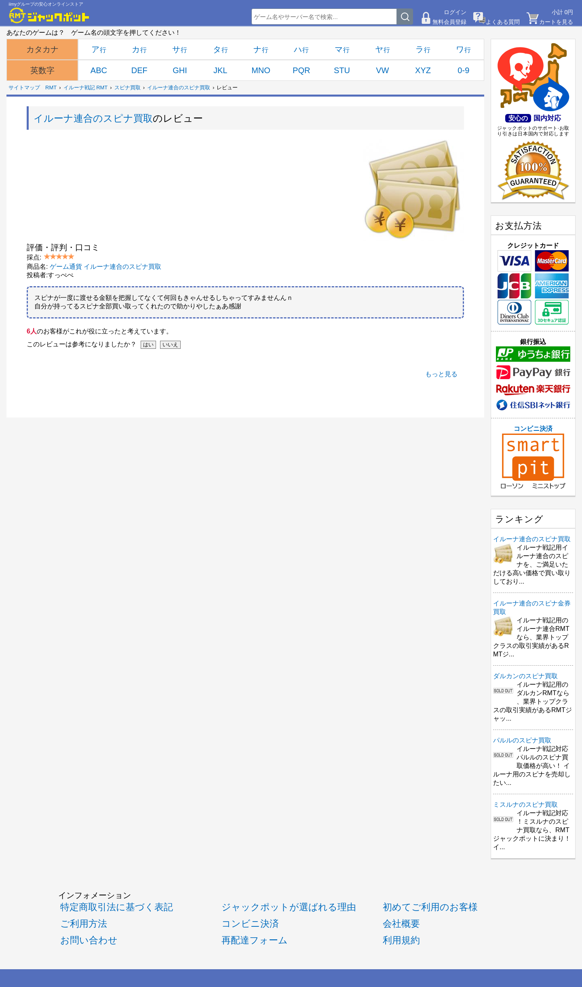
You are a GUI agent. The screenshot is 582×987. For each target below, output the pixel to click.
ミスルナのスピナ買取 (525, 804)
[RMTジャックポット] (49, 15)
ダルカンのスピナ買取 (525, 676)
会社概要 (401, 923)
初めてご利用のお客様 (430, 907)
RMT (51, 87)
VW (382, 70)
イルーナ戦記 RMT (85, 87)
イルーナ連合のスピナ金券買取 (532, 607)
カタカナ (42, 49)
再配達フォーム (254, 940)
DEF (139, 70)
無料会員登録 (449, 22)
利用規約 (401, 940)
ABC (99, 70)
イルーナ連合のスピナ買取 (178, 87)
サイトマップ (24, 87)
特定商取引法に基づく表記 (116, 907)
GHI (180, 70)
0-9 (463, 70)
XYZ (423, 70)
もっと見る (441, 374)
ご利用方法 (83, 923)
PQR (301, 70)
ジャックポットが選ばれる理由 (288, 907)
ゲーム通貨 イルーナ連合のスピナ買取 (105, 266)
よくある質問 (503, 22)
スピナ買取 (127, 87)
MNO (260, 70)
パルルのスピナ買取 (522, 740)
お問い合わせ (89, 940)
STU (342, 70)
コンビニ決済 (533, 457)
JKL (220, 70)
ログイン (455, 12)
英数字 (42, 70)
